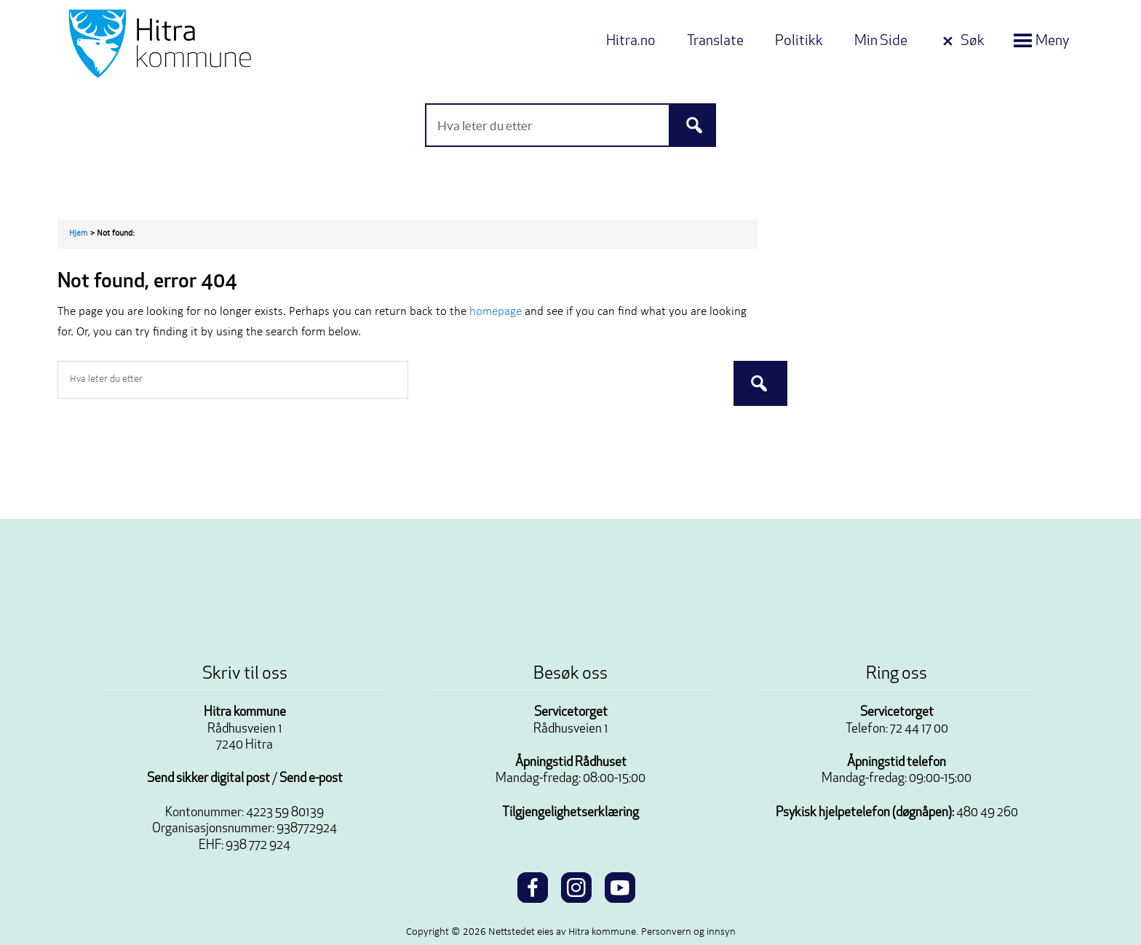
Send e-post (311, 779)
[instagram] (576, 885)
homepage (495, 312)
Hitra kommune (245, 712)
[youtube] (620, 885)
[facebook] (532, 885)
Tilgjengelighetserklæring (570, 813)
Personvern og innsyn (688, 932)
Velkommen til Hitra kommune (211, 43)
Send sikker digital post (208, 779)
